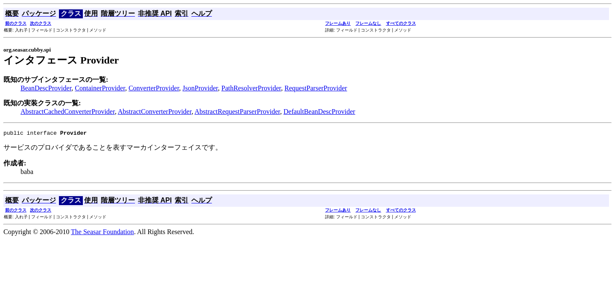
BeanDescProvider (45, 88)
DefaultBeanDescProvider (319, 111)
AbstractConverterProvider (155, 111)
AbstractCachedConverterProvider (67, 111)
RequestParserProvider (315, 88)
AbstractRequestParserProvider (237, 111)
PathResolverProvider (251, 88)
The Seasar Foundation (102, 233)
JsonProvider (200, 88)
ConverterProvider (154, 88)
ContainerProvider (100, 88)
